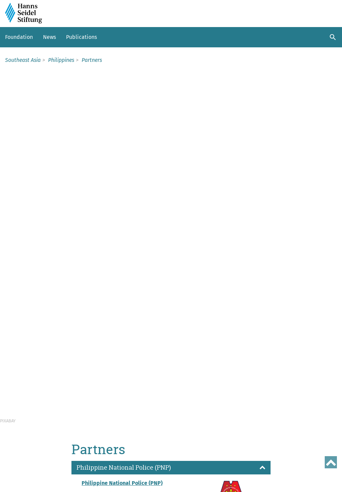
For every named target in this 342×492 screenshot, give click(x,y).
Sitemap (37, 474)
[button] (171, 130)
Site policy (18, 486)
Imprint (61, 474)
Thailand (17, 438)
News (49, 37)
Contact (14, 474)
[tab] (171, 130)
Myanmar (18, 421)
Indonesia (19, 412)
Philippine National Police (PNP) (122, 145)
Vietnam (16, 446)
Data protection (93, 474)
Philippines (20, 429)
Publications (81, 37)
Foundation (19, 37)
